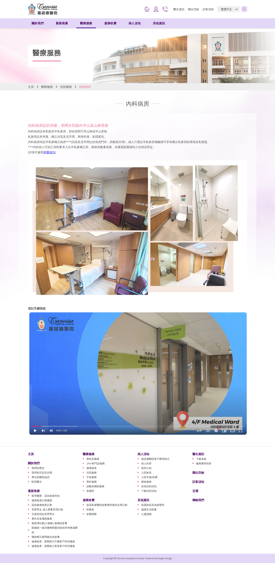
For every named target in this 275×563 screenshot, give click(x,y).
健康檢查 (91, 468)
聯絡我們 (198, 500)
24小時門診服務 (95, 463)
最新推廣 (62, 23)
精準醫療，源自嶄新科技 (46, 495)
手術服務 (91, 477)
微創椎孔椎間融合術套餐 (46, 537)
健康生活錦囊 (149, 509)
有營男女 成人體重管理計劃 (47, 509)
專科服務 (91, 481)
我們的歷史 (38, 468)
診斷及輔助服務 (95, 486)
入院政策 (146, 472)
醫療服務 (86, 23)
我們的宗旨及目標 (42, 472)
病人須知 (135, 23)
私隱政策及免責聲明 (152, 505)
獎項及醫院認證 (41, 477)
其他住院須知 (149, 486)
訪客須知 (208, 9)
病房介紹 (146, 468)
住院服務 (66, 87)
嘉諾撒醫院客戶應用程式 (155, 459)
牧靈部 (90, 491)
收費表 (90, 509)
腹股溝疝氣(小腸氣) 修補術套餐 (49, 523)
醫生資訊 (178, 9)
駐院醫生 (37, 481)
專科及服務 (92, 459)
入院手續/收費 (149, 477)
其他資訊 (159, 23)
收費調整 (91, 514)
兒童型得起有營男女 (43, 514)
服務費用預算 (203, 463)
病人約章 (146, 463)
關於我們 (38, 23)
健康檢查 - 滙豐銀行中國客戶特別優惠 (53, 541)
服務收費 (110, 23)
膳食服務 (146, 481)
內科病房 (85, 87)
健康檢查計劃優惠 (42, 500)
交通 (195, 491)
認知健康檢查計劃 (42, 505)
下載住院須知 (149, 491)
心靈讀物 (146, 514)
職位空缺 (193, 9)
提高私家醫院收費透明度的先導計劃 (106, 505)
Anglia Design (165, 558)
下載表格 (201, 459)
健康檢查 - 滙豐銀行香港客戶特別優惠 (53, 546)
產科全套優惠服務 (42, 518)
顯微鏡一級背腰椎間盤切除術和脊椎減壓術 (55, 530)
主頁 (31, 87)
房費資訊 (49, 152)
